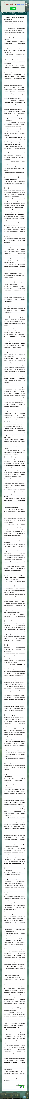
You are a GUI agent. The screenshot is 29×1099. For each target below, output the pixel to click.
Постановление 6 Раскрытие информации (14, 14)
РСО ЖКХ (5, 12)
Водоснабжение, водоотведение (17, 12)
